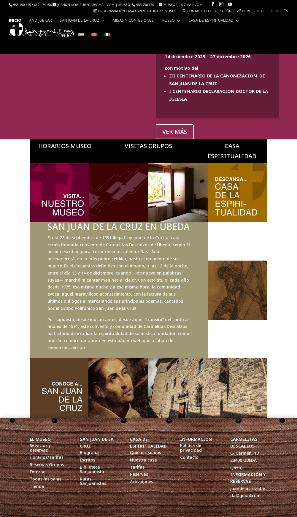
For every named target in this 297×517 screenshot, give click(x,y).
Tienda (37, 486)
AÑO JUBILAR (40, 21)
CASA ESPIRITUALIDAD (232, 151)
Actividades (141, 481)
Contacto (189, 457)
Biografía (89, 452)
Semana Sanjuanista (29, 36)
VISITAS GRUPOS (148, 146)
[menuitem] (81, 40)
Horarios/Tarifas (46, 457)
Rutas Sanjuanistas (93, 481)
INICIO (15, 21)
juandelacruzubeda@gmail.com (86, 5)
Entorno (38, 472)
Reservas (139, 474)
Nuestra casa (143, 460)
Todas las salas (45, 479)
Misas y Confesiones (133, 21)
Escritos (87, 460)
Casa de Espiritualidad (211, 21)
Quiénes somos (145, 452)
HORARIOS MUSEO (64, 146)
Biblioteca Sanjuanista (92, 469)
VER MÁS (174, 132)
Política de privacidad (191, 448)
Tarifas (137, 467)
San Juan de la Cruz (79, 21)
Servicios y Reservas (40, 448)
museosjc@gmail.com (182, 5)
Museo (168, 21)
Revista (63, 36)
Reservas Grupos (47, 464)
